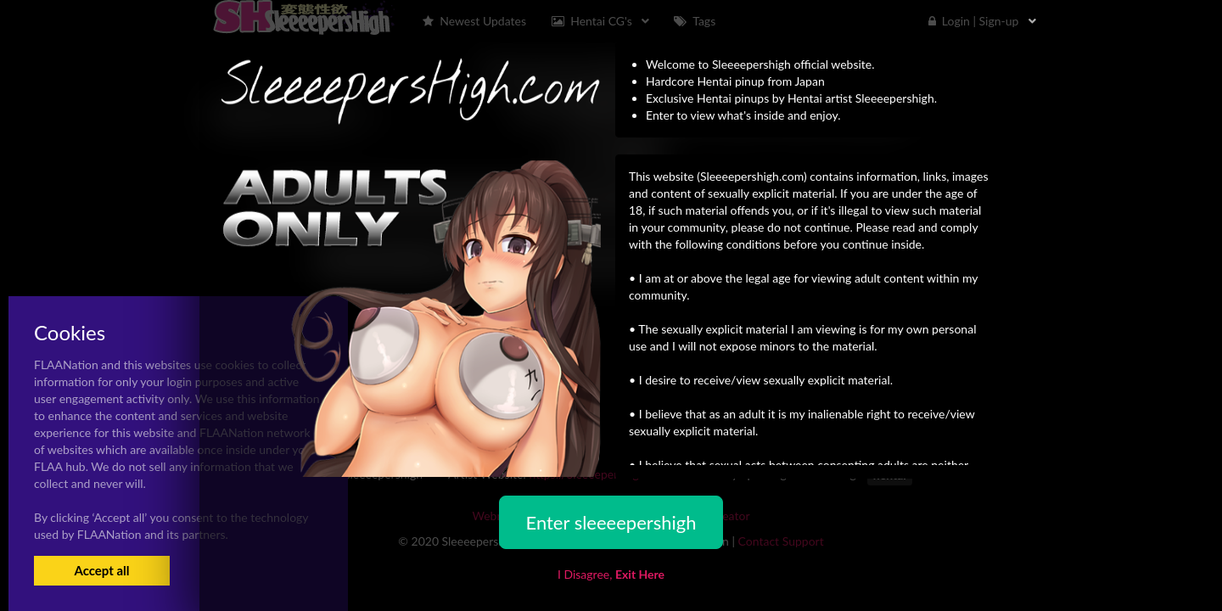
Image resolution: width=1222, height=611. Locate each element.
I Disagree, (611, 574)
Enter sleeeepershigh (610, 522)
